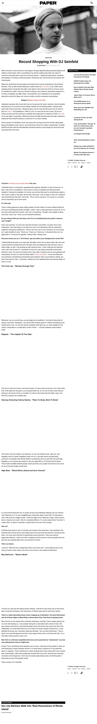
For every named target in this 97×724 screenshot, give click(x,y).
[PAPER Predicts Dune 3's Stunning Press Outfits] (70, 82)
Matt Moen (42, 65)
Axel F (10, 111)
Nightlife (48, 57)
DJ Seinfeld (45, 86)
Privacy (83, 162)
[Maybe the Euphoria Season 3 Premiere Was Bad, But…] (70, 153)
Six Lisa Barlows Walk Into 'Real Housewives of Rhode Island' (32, 707)
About (69, 162)
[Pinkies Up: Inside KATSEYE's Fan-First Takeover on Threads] (70, 147)
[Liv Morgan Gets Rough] (70, 135)
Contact (74, 162)
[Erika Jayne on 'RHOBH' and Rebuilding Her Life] (70, 109)
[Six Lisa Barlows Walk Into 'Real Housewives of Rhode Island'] (33, 686)
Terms (88, 162)
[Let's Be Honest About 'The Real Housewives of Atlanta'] (70, 76)
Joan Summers (7, 712)
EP (61, 114)
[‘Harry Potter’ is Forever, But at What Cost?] (70, 96)
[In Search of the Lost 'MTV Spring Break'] (70, 119)
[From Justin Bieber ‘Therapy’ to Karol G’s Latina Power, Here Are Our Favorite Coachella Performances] (70, 125)
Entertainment (7, 702)
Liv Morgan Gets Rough (82, 134)
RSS (79, 162)
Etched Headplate (41, 254)
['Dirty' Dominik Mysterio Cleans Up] (70, 141)
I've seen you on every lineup (18, 183)
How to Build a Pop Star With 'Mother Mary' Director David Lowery (84, 89)
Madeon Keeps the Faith (36, 100)
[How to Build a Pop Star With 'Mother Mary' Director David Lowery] (70, 88)
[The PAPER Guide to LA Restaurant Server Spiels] (70, 102)
